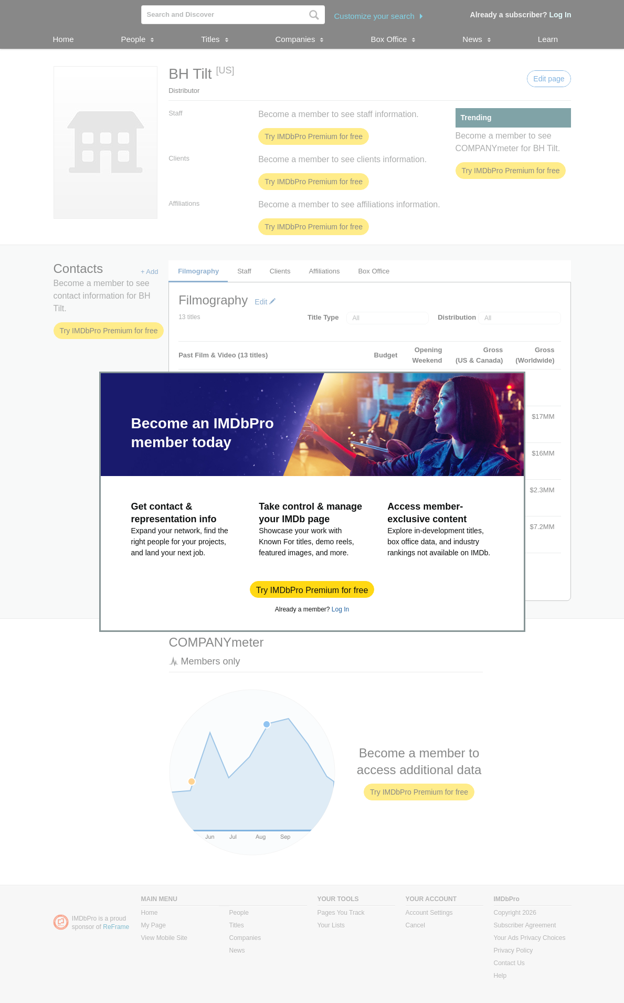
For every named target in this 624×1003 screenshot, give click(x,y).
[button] (312, 589)
